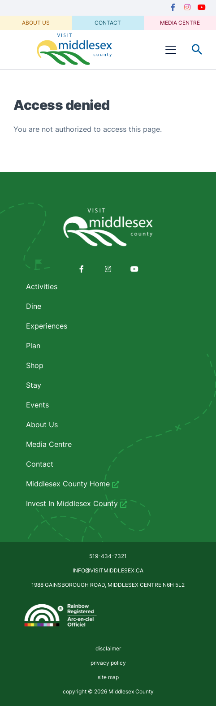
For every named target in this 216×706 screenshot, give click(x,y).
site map (108, 677)
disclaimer (108, 648)
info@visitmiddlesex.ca (108, 570)
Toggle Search (197, 50)
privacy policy (108, 662)
